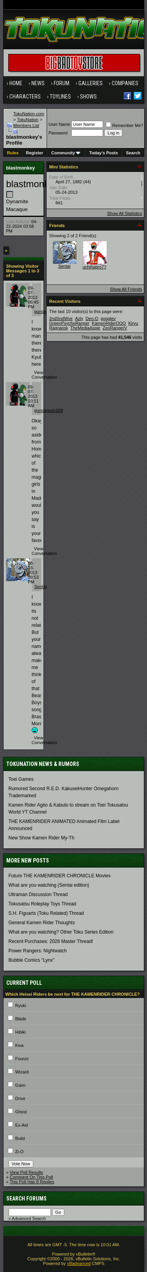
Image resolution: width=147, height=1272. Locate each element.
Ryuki (20, 1005)
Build (20, 1138)
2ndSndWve (61, 318)
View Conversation (44, 374)
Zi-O (19, 1151)
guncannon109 (48, 410)
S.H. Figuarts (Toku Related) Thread (46, 913)
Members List (26, 125)
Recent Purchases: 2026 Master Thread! (51, 941)
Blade (20, 1018)
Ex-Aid (21, 1125)
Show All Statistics (124, 213)
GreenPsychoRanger (69, 323)
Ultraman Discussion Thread (38, 894)
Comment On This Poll (31, 1177)
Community (66, 152)
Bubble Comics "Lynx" (31, 960)
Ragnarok (58, 328)
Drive (20, 1098)
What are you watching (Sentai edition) (49, 885)
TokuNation (27, 119)
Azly (79, 318)
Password (58, 133)
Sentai (40, 586)
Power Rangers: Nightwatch (38, 951)
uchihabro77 (95, 267)
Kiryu (133, 323)
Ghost (21, 1111)
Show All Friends (126, 289)
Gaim (20, 1085)
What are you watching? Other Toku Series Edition (61, 932)
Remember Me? (124, 125)
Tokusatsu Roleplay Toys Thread (42, 904)
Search (133, 152)
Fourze (22, 1058)
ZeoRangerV (115, 328)
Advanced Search (29, 1218)
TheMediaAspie (85, 328)
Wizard (22, 1072)
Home (15, 83)
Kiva (19, 1045)
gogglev (108, 318)
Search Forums (26, 1198)
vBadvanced (79, 1263)
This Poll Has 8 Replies (31, 1181)
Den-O (91, 318)
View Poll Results (26, 1172)
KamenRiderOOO (109, 323)
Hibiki (20, 1032)
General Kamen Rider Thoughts (42, 922)
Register (34, 152)
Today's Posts (103, 152)
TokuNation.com (28, 113)
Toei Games (21, 779)
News (38, 83)
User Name (60, 124)
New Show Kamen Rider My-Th (41, 838)
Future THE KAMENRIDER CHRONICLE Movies (60, 875)
